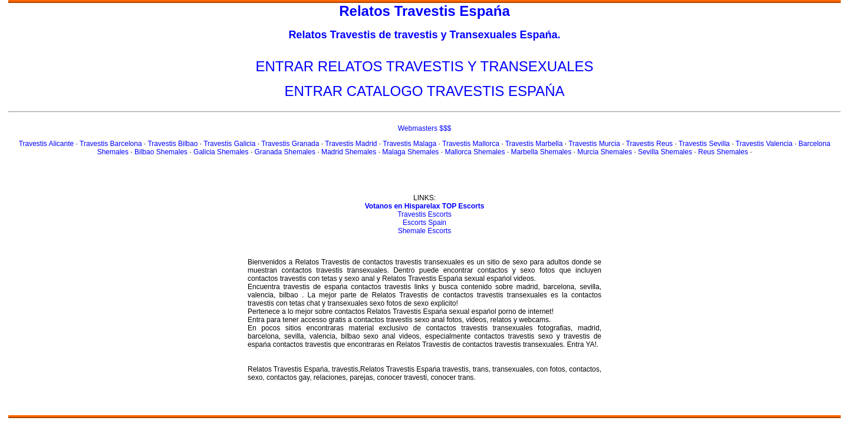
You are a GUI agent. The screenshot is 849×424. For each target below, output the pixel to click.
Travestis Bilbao (172, 144)
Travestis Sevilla (704, 144)
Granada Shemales (285, 152)
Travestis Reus (649, 144)
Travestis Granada (290, 144)
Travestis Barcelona (111, 144)
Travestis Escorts (424, 214)
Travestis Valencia (764, 144)
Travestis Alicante (46, 144)
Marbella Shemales (541, 152)
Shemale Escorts (425, 231)
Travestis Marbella (534, 144)
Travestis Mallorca (470, 144)
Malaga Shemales (410, 152)
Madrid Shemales (348, 152)
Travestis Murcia (594, 144)
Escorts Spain (424, 222)
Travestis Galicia (229, 144)
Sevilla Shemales (665, 152)
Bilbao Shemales (160, 152)
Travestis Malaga (409, 144)
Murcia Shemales (604, 152)
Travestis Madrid (351, 144)
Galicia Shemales (220, 152)
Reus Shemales (723, 152)
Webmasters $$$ (425, 128)
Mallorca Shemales (475, 152)
